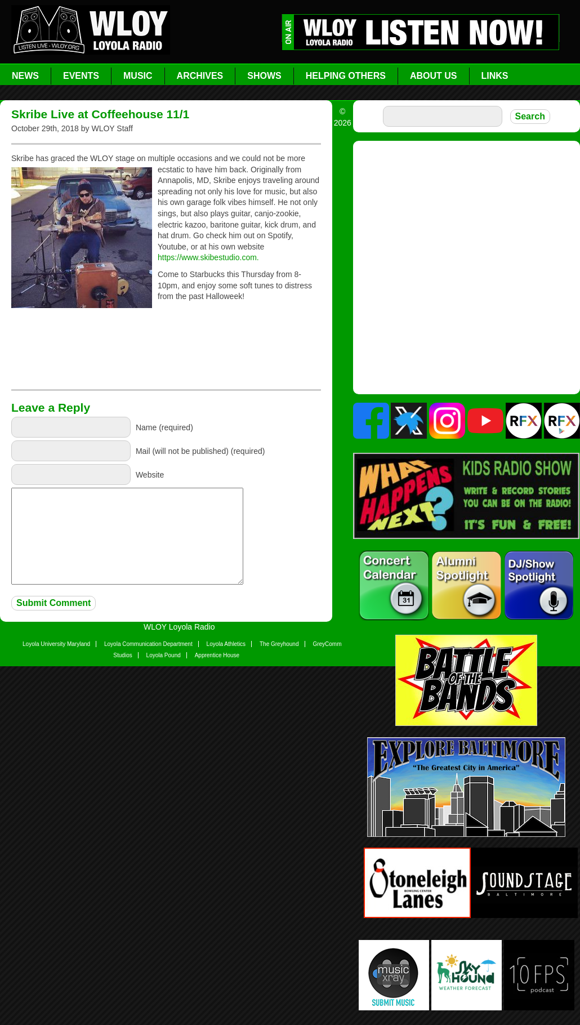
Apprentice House (217, 655)
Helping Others (346, 76)
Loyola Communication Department (148, 644)
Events (81, 76)
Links (494, 76)
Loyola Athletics (226, 644)
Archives (200, 76)
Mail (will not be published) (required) (200, 451)
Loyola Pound (163, 655)
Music (138, 76)
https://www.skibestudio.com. (208, 257)
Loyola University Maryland (56, 644)
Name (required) (164, 427)
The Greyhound (279, 644)
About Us (433, 76)
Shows (264, 76)
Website (150, 474)
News (25, 76)
